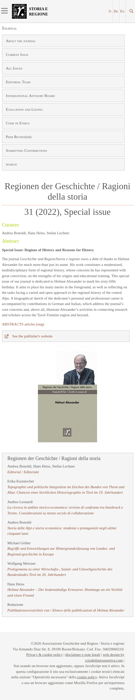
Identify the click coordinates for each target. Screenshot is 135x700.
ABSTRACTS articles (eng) (23, 324)
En (122, 11)
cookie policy (87, 677)
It (110, 11)
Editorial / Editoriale (23, 472)
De (116, 11)
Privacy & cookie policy (44, 655)
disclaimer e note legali (82, 655)
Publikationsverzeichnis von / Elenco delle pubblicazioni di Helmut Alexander (66, 610)
